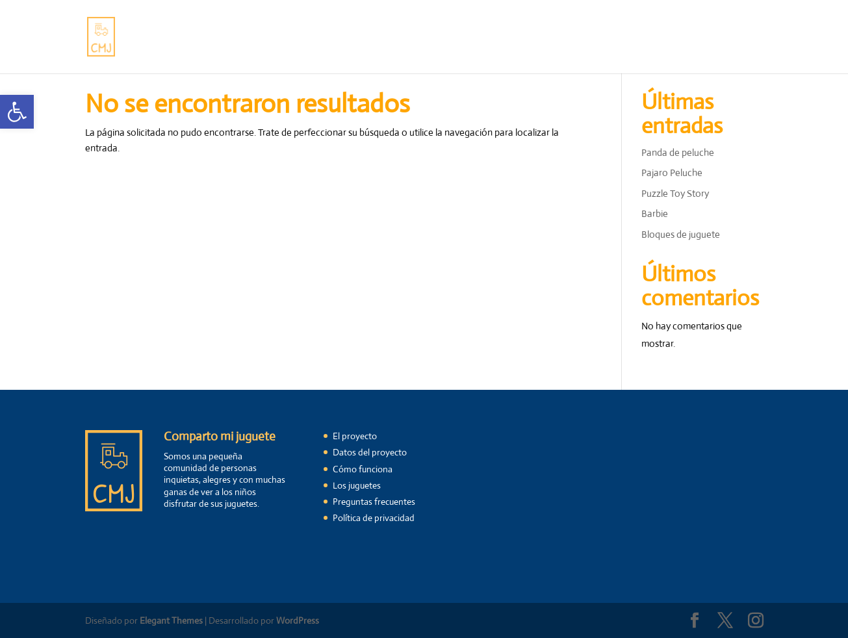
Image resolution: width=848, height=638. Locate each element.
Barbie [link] (654, 213)
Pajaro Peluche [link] (671, 172)
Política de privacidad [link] (374, 518)
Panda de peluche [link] (677, 152)
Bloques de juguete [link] (680, 234)
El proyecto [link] (230, 38)
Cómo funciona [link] (305, 38)
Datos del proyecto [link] (370, 452)
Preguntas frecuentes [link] (474, 38)
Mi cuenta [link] (702, 38)
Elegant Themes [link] (171, 620)
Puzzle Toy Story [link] (675, 193)
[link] (17, 112)
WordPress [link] (297, 620)
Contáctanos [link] (566, 38)
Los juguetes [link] (383, 38)
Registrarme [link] (637, 38)
